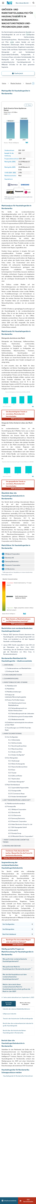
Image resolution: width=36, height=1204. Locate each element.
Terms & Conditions (25, 1122)
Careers (4, 1122)
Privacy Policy (6, 1126)
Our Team (21, 1092)
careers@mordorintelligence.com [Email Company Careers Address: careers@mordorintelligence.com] (12, 1186)
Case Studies (22, 1109)
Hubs (20, 1118)
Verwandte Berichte (8, 1003)
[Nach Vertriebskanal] (32, 934)
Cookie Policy (22, 1126)
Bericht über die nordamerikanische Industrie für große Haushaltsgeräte (18, 1024)
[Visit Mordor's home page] (9, 3)
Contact (21, 1113)
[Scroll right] (33, 83)
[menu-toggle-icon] (3, 3)
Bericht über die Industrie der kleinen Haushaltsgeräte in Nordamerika (14, 1032)
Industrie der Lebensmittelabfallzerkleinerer (16, 1009)
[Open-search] (33, 3)
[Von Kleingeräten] (32, 929)
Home (4, 1088)
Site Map (21, 1130)
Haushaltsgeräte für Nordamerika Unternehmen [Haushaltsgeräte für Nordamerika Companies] (18, 1076)
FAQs (20, 1105)
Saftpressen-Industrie (9, 1014)
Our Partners (22, 1096)
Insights (4, 1109)
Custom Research (8, 1113)
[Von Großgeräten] (32, 924)
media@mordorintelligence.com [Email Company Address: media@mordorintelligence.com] (15, 1166)
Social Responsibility (25, 1101)
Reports (20, 1088)
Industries (5, 1118)
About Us (5, 1092)
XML (3, 1130)
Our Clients (5, 1096)
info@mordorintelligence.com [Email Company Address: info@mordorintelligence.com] (14, 1159)
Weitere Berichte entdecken (25, 1003)
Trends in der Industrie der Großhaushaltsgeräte (18, 1018)
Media (4, 1101)
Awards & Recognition (9, 1105)
